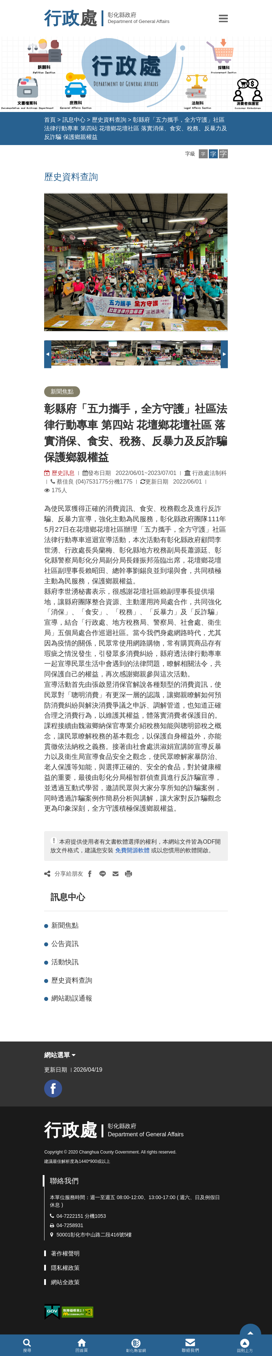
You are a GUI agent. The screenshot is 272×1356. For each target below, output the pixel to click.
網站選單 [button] (59, 1055)
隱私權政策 (65, 1268)
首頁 (50, 120)
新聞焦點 (65, 925)
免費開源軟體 (132, 850)
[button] (223, 18)
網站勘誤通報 (71, 998)
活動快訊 (65, 962)
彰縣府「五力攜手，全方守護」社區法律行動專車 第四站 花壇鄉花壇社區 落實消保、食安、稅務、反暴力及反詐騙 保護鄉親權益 (135, 128)
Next (224, 354)
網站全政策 (65, 1282)
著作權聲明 (65, 1253)
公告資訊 (65, 943)
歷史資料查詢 (109, 120)
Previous (47, 354)
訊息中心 (73, 120)
